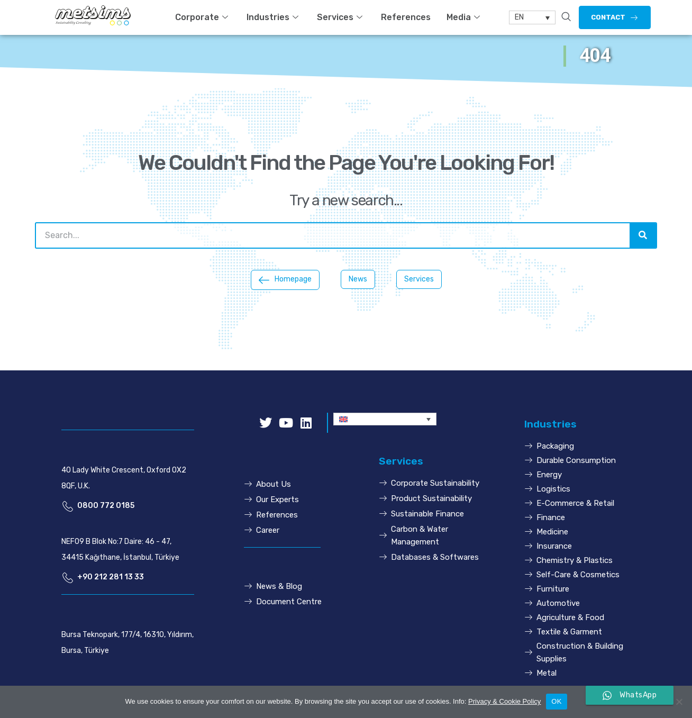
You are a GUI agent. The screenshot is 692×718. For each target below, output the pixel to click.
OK (556, 701)
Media (464, 17)
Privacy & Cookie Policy (504, 701)
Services (341, 17)
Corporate (203, 17)
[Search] (643, 235)
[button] (615, 17)
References (406, 17)
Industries (274, 17)
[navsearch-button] (566, 17)
